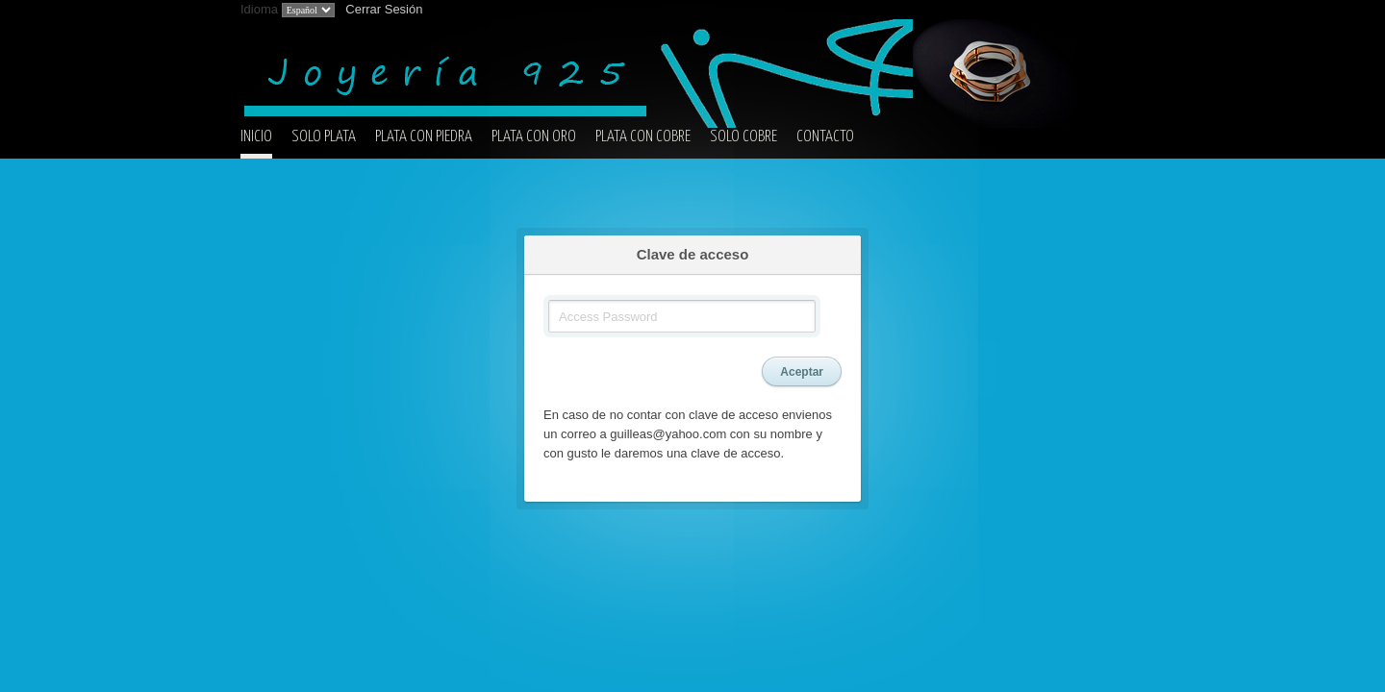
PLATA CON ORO (533, 137)
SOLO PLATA (323, 137)
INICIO (256, 137)
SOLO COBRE (743, 137)
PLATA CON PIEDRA (423, 137)
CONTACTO (825, 137)
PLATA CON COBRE (643, 137)
